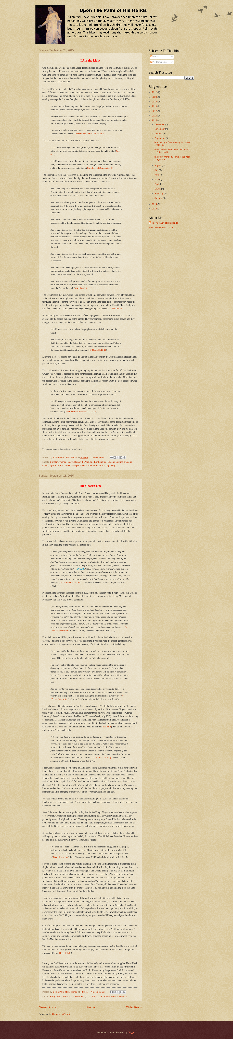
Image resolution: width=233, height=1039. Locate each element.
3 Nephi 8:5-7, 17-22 (84, 288)
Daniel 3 (107, 726)
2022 (154, 92)
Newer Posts (47, 1007)
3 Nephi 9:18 (116, 308)
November (159, 129)
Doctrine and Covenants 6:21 (100, 168)
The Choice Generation (74, 996)
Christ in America (58, 462)
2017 (154, 111)
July (156, 170)
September (160, 138)
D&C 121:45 (65, 953)
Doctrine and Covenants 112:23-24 (80, 411)
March (157, 188)
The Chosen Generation (98, 996)
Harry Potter (56, 996)
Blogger (131, 1032)
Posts (154, 56)
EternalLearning (60, 857)
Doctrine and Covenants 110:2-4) (89, 133)
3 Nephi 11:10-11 (98, 350)
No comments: (98, 457)
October (158, 133)
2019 (154, 101)
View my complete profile (161, 227)
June (157, 174)
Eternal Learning (103, 757)
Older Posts (134, 1007)
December (159, 124)
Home (91, 1007)
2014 (154, 204)
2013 (154, 208)
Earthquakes (100, 462)
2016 (154, 115)
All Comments (158, 62)
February (159, 193)
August (158, 165)
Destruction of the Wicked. (80, 462)
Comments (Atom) (61, 1014)
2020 (154, 97)
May (156, 179)
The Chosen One (119, 996)
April (156, 184)
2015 (154, 120)
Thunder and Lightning (104, 465)
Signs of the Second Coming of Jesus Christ (70, 465)
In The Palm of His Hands (165, 223)
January (158, 198)
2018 (154, 106)
